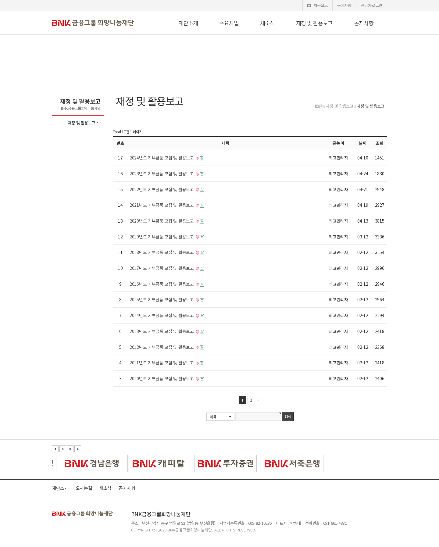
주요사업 (229, 23)
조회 (380, 143)
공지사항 (344, 5)
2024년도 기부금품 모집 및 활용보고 (162, 158)
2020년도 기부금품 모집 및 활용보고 (162, 221)
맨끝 (258, 400)
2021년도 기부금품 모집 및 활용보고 (162, 205)
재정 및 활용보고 (314, 23)
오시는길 (84, 488)
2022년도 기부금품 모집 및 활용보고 (162, 189)
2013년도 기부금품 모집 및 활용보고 (162, 331)
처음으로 (317, 5)
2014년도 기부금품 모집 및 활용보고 (162, 315)
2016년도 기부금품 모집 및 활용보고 (162, 284)
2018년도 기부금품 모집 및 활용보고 (162, 252)
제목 (213, 416)
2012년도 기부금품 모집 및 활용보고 (162, 347)
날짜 (363, 143)
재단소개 (188, 23)
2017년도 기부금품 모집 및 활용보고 (162, 268)
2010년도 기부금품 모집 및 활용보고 (162, 378)
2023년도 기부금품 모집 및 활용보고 (162, 173)
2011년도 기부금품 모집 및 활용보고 (162, 362)
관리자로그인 (371, 5)
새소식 (267, 23)
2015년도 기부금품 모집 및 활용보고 (162, 299)
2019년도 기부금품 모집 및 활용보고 (162, 237)
